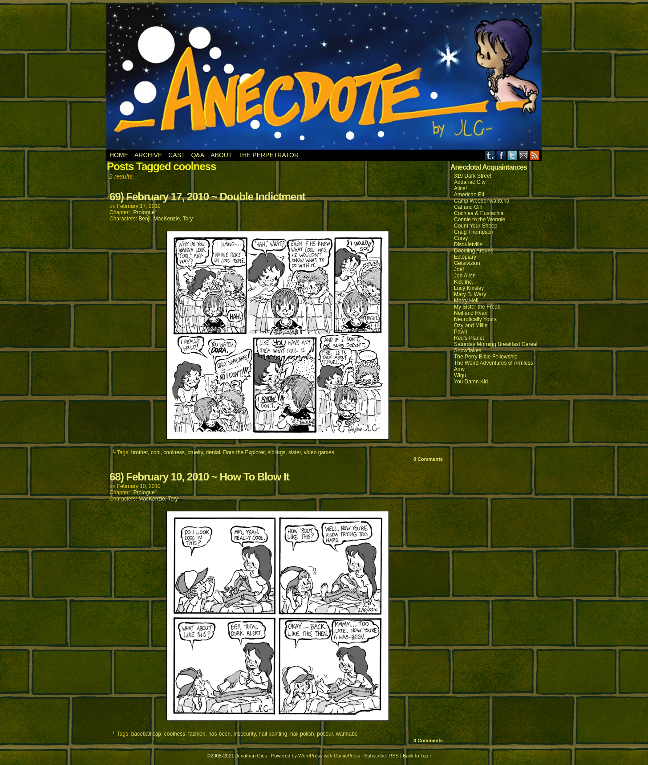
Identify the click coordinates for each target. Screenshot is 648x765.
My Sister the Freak (477, 307)
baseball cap (146, 734)
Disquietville (468, 244)
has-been (219, 734)
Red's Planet (469, 338)
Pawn (460, 332)
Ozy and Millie (470, 325)
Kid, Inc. (463, 282)
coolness (173, 452)
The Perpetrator (268, 155)
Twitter (512, 155)
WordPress (310, 755)
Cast (176, 155)
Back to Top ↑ (417, 755)
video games (319, 452)
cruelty (194, 452)
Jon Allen (465, 276)
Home (118, 155)
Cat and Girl (468, 207)
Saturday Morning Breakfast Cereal (495, 344)
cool (156, 452)
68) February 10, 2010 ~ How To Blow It (199, 477)
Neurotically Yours (475, 319)
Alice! (460, 188)
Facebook (501, 155)
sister (294, 452)
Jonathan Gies (251, 755)
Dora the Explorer (243, 452)
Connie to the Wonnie (479, 219)
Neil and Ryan (470, 313)
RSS (534, 155)
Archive (148, 155)
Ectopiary (465, 257)
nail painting (273, 734)
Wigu (460, 375)
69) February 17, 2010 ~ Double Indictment (207, 197)
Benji (144, 219)
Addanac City (470, 182)
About (221, 155)
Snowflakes (467, 350)
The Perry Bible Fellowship (486, 357)
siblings (276, 452)
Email (523, 155)
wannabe (347, 734)
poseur (325, 734)
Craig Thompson (474, 232)
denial (213, 452)
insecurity (245, 734)
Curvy (461, 238)
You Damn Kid (471, 381)
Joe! (459, 269)
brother (139, 452)
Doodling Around (474, 251)
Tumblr (490, 155)
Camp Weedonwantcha (482, 201)
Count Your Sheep (475, 226)
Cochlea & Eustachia (478, 213)
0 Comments (428, 459)
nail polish (302, 734)
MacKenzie (167, 219)
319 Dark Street (472, 176)
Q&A (198, 155)
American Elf (469, 194)
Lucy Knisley (469, 288)
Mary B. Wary (470, 294)
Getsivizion (467, 263)
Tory (188, 219)
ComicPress (347, 755)
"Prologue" (144, 212)
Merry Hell (466, 300)
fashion (197, 734)
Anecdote (324, 77)
